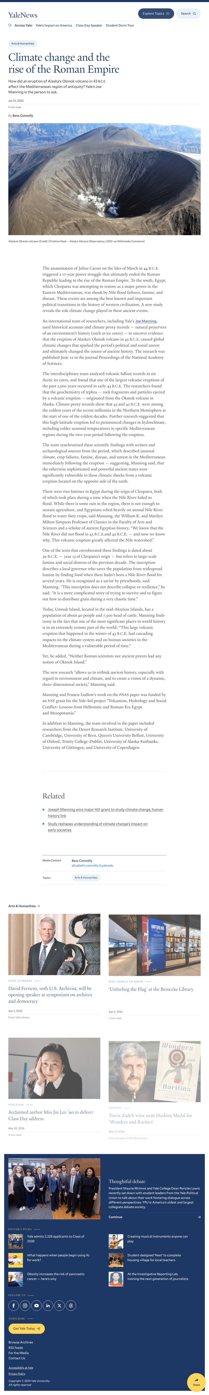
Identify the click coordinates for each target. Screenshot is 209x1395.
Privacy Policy (17, 1374)
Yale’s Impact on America (54, 25)
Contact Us (17, 1358)
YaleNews (22, 16)
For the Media (19, 1353)
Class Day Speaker (89, 25)
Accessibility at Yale (21, 1368)
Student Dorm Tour (120, 25)
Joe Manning (145, 324)
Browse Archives (21, 1342)
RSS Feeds (16, 1348)
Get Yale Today (26, 1328)
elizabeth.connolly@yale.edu (92, 870)
